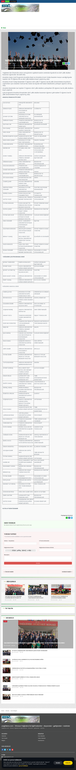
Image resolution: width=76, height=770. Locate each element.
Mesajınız (6, 554)
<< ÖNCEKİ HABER (8, 572)
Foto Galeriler (41, 736)
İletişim (3, 740)
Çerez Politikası (23, 766)
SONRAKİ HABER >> (67, 572)
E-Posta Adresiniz (44, 541)
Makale (7, 1)
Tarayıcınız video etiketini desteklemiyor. (12, 19)
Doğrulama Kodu (8, 547)
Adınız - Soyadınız (9, 541)
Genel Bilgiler (13, 1)
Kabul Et (68, 763)
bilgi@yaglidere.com (8, 757)
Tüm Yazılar (4, 738)
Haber (3, 1)
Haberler (4, 736)
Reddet (58, 763)
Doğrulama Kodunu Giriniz (46, 547)
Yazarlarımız (41, 740)
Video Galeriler (42, 738)
